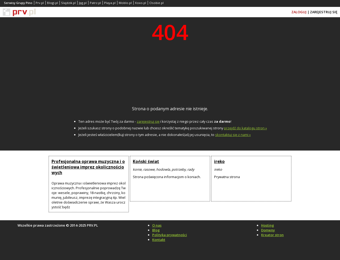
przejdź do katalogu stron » (245, 128)
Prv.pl (40, 3)
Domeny (268, 230)
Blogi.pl (52, 3)
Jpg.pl (83, 3)
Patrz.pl (95, 3)
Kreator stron (272, 234)
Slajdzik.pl (68, 3)
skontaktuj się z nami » (233, 134)
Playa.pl (110, 3)
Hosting (267, 225)
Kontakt (158, 239)
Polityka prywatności (169, 234)
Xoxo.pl (140, 3)
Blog (156, 230)
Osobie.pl (156, 3)
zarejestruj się (148, 121)
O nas (157, 225)
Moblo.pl (125, 3)
